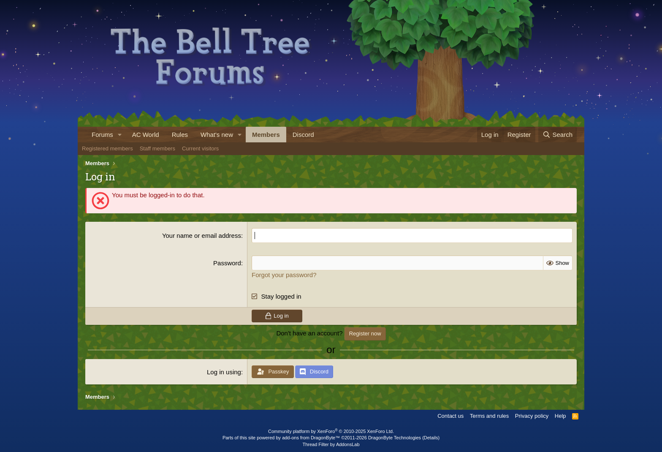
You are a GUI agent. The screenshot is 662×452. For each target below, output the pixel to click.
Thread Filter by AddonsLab (330, 444)
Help (560, 416)
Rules (180, 134)
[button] (120, 134)
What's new (217, 134)
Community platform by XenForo (331, 431)
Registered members (107, 148)
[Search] (557, 134)
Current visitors (200, 148)
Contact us (450, 416)
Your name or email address (201, 235)
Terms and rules (489, 416)
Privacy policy (531, 416)
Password (227, 263)
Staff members (157, 148)
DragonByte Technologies (394, 437)
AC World (145, 134)
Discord (303, 134)
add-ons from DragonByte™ (311, 437)
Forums (102, 134)
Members (266, 134)
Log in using (224, 372)
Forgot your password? (284, 274)
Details (431, 437)
